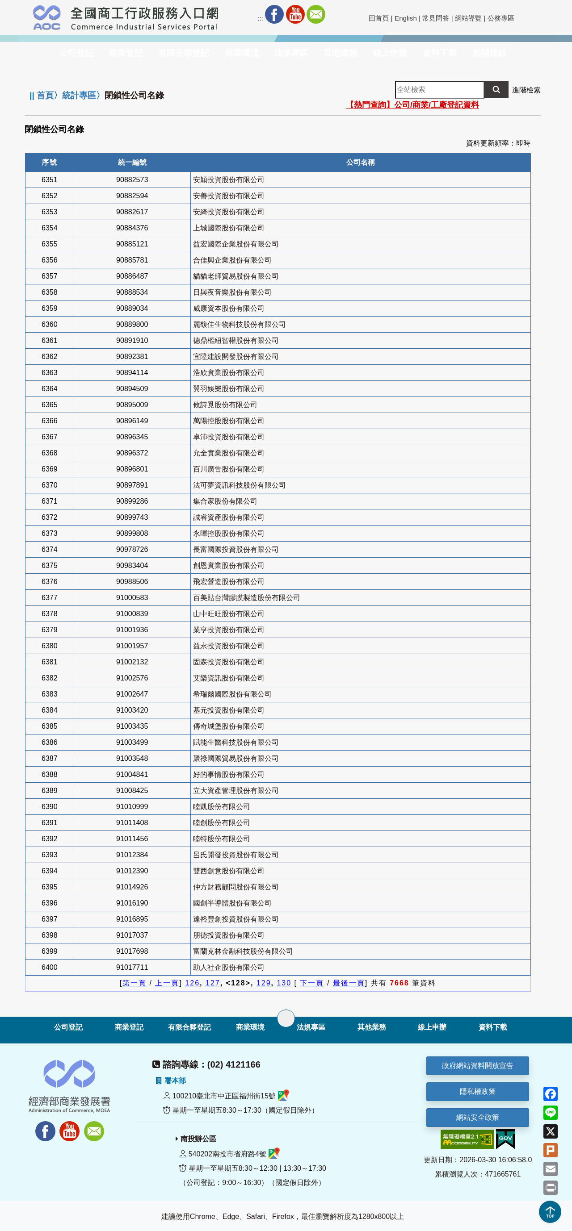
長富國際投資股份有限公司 (236, 549)
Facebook (274, 14)
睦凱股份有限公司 (221, 806)
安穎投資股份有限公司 (229, 180)
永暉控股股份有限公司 (229, 533)
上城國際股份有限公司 (229, 228)
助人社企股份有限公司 (229, 967)
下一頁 (312, 983)
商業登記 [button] (126, 53)
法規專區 (311, 1027)
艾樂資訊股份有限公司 (229, 678)
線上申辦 (432, 1027)
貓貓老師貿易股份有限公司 (236, 276)
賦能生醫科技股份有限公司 (236, 742)
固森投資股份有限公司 (229, 662)
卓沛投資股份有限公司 (229, 437)
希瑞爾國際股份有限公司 (232, 694)
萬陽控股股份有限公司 (229, 421)
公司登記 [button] (76, 53)
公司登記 (68, 1027)
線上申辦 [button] (390, 53)
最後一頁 (349, 983)
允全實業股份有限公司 (229, 453)
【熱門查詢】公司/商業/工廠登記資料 (412, 104)
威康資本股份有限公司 (229, 308)
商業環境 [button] (242, 53)
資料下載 (493, 1027)
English (406, 18)
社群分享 (357, 14)
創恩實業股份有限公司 (229, 565)
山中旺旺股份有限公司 (229, 614)
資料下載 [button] (440, 53)
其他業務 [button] (341, 53)
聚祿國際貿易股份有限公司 (236, 758)
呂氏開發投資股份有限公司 (236, 855)
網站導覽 (468, 18)
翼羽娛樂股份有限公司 (229, 388)
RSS (336, 14)
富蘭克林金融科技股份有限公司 (243, 951)
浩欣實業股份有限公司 (229, 372)
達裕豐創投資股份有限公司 (236, 919)
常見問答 (435, 18)
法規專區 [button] (291, 53)
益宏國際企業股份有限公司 (236, 244)
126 (192, 983)
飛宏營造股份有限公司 (229, 581)
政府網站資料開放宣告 (477, 1065)
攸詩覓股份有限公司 (225, 405)
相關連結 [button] (489, 53)
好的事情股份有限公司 (229, 774)
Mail (316, 14)
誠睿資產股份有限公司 (229, 517)
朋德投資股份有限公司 (229, 935)
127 (213, 983)
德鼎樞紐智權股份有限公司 (236, 340)
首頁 (45, 95)
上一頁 (167, 983)
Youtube (295, 14)
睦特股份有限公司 (221, 839)
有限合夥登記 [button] (183, 53)
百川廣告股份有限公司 (229, 469)
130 (284, 983)
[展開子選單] (286, 1018)
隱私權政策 (478, 1091)
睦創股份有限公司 (221, 822)
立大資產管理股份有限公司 (236, 790)
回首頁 (379, 18)
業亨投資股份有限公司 (229, 630)
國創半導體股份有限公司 (232, 903)
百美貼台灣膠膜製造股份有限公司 (246, 597)
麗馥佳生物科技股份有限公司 (239, 324)
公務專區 (501, 18)
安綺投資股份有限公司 (229, 212)
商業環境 (250, 1027)
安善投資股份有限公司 (229, 196)
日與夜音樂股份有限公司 (232, 292)
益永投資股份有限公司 (229, 646)
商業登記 (129, 1027)
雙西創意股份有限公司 (229, 871)
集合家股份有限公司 (225, 501)
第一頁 (134, 983)
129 (264, 983)
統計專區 (79, 95)
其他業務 (372, 1027)
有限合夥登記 (189, 1027)
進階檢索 (526, 90)
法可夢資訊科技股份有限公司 (239, 485)
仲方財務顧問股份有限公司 (236, 887)
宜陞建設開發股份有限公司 (236, 356)
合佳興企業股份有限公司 (232, 260)
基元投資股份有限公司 (229, 710)
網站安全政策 (477, 1117)
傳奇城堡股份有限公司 (229, 726)
